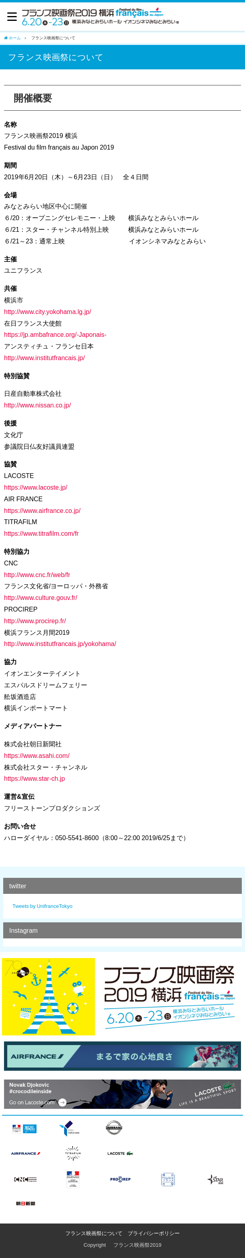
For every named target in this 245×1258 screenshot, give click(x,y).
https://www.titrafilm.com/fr (41, 533)
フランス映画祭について (93, 1233)
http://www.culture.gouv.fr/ (40, 597)
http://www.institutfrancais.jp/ (44, 358)
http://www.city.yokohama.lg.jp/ (47, 311)
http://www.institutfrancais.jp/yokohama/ (60, 643)
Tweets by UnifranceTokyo (42, 906)
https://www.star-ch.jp (34, 778)
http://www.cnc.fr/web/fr (37, 574)
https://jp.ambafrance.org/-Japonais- (55, 334)
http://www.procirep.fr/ (35, 621)
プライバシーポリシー (154, 1233)
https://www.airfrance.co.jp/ (42, 510)
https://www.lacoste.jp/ (35, 487)
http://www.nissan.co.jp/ (37, 405)
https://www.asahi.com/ (37, 755)
